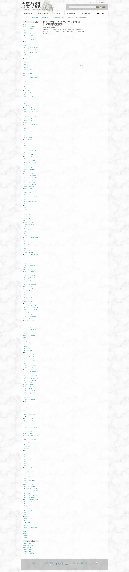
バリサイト (27, 331)
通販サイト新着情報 (41, 17)
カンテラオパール (28, 137)
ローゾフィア (27, 507)
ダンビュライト (28, 286)
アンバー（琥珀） (28, 69)
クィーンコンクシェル (29, 160)
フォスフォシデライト (29, 360)
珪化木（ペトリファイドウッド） (31, 528)
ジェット (26, 226)
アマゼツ (26, 58)
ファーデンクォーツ (29, 358)
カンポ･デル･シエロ (29, 139)
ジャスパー (27, 230)
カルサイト (27, 133)
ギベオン (26, 158)
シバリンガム (27, 214)
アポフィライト (28, 56)
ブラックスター (28, 369)
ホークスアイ (27, 416)
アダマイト (27, 43)
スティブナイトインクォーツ (31, 245)
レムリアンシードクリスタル (31, 499)
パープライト (27, 339)
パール (25, 341)
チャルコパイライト (29, 290)
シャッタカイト (28, 216)
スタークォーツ (28, 243)
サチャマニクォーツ (29, 198)
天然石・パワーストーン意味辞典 (32, 4)
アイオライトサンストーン (30, 26)
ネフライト (27, 324)
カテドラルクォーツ (29, 130)
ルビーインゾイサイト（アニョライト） (31, 481)
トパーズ (26, 313)
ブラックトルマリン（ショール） (31, 376)
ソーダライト (27, 267)
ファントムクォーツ (29, 356)
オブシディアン (28, 107)
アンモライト (27, 71)
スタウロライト (28, 241)
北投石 (25, 512)
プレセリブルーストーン (30, 399)
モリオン (26, 444)
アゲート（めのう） (29, 35)
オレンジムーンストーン (30, 115)
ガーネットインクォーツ (30, 150)
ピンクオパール (28, 348)
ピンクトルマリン (28, 350)
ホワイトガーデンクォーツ (30, 414)
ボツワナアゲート (28, 418)
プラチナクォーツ (28, 397)
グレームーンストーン (29, 186)
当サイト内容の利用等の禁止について (82, 563)
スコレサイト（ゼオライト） (31, 237)
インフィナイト (28, 81)
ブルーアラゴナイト (29, 386)
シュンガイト (27, 220)
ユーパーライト (28, 458)
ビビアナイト (27, 346)
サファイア (27, 205)
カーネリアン (27, 141)
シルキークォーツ (28, 222)
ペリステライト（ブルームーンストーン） (31, 410)
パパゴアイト (27, 337)
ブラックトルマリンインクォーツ (31, 372)
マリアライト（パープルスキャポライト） (31, 428)
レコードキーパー (28, 492)
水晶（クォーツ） (28, 524)
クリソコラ (27, 165)
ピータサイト (27, 352)
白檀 (25, 531)
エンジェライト (28, 94)
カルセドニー (27, 135)
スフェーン (27, 250)
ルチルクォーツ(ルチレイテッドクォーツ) (31, 475)
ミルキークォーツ (28, 431)
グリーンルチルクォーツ (30, 184)
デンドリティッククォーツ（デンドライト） (30, 310)
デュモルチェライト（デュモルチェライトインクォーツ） (31, 306)
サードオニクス (28, 211)
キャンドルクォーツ (29, 154)
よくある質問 (59, 563)
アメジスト (27, 62)
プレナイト (27, 401)
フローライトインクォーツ (30, 365)
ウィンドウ (27, 84)
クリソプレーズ (28, 167)
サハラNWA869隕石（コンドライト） (31, 202)
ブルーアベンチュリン (29, 384)
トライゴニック (28, 314)
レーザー (26, 503)
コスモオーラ (27, 190)
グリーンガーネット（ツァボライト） (31, 178)
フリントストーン (28, 362)
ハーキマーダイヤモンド (30, 329)
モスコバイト (27, 443)
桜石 (25, 520)
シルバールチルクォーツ (30, 224)
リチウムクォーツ (28, 471)
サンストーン (27, 209)
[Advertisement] (58, 51)
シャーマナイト (28, 218)
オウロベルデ (27, 100)
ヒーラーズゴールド (29, 343)
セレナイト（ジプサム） (30, 265)
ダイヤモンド (27, 280)
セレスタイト (27, 264)
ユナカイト (27, 454)
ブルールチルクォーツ (29, 390)
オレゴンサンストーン (29, 109)
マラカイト (27, 426)
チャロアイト (27, 292)
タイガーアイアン (28, 269)
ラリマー (26, 469)
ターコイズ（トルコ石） (30, 277)
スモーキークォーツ (29, 252)
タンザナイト (27, 273)
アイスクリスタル (28, 28)
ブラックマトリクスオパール (31, 378)
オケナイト (27, 101)
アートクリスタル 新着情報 (53, 17)
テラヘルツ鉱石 (28, 301)
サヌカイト (27, 199)
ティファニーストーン (29, 297)
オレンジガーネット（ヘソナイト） (31, 112)
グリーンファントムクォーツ (31, 182)
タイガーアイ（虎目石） (30, 271)
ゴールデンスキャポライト (30, 196)
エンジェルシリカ (28, 96)
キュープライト (28, 156)
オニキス (26, 103)
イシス (25, 75)
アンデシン (27, 67)
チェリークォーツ (28, 288)
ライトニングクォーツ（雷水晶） (31, 460)
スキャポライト (28, 233)
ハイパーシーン (28, 326)
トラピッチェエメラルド (30, 316)
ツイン (25, 296)
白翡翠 (25, 533)
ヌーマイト (27, 322)
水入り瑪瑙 (27, 522)
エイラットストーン (29, 86)
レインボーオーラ (28, 484)
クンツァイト (27, 171)
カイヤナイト (27, 122)
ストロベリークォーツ (29, 247)
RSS (95, 563)
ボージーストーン (28, 420)
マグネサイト (27, 422)
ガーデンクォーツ (28, 147)
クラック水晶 (27, 164)
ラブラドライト (28, 467)
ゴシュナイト (27, 194)
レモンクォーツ (28, 501)
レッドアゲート (28, 493)
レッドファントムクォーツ (30, 495)
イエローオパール (28, 73)
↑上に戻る (81, 66)
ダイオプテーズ (28, 279)
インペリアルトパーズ (29, 83)
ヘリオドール (27, 407)
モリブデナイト (28, 446)
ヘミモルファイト (28, 405)
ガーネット (27, 149)
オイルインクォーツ (29, 98)
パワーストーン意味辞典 (29, 17)
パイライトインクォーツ (30, 335)
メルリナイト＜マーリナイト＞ (31, 440)
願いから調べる (71, 13)
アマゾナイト (27, 60)
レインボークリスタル (29, 486)
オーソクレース (28, 118)
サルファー (27, 207)
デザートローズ (28, 303)
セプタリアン (27, 258)
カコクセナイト (28, 128)
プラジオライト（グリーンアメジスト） (31, 394)
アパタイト (27, 45)
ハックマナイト (28, 328)
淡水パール (27, 525)
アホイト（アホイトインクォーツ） (31, 53)
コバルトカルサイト (29, 192)
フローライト (27, 363)
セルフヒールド (28, 262)
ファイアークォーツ (29, 354)
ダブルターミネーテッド (30, 284)
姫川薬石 (26, 516)
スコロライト (27, 239)
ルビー (25, 478)
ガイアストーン (28, 143)
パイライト (27, 333)
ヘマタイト (27, 403)
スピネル (26, 248)
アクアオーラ (27, 30)
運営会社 (52, 563)
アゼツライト (27, 41)
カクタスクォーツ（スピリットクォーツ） (31, 125)
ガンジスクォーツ (28, 145)
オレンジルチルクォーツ (30, 116)
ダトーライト (27, 282)
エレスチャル (27, 92)
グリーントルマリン (29, 181)
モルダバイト (27, 450)
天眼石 (25, 514)
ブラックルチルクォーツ (30, 380)
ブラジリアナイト (28, 367)
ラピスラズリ (27, 465)
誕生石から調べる (43, 13)
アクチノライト (28, 34)
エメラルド (27, 90)
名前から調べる (28, 13)
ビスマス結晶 (27, 345)
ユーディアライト (28, 456)
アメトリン (27, 64)
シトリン (26, 213)
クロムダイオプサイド (29, 169)
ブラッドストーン (28, 382)
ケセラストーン (28, 188)
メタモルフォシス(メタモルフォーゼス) (31, 436)
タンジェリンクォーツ (29, 275)
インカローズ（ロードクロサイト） (31, 78)
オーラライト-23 (28, 120)
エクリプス (27, 88)
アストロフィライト (29, 39)
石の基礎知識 (86, 13)
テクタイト (27, 299)
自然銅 (25, 535)
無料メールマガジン (100, 13)
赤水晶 (25, 537)
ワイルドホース (28, 510)
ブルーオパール (28, 388)
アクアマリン (27, 32)
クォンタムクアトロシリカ (30, 162)
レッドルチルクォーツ (29, 497)
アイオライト (27, 24)
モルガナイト (27, 448)
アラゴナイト (27, 66)
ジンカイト (27, 231)
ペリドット (27, 412)
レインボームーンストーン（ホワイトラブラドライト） (31, 489)
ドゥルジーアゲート (29, 320)
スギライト (27, 235)
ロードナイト (27, 509)
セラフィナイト (28, 260)
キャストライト (28, 152)
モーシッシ (27, 452)
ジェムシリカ (27, 228)
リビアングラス (28, 473)
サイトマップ (68, 563)
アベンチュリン (28, 51)
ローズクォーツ (28, 505)
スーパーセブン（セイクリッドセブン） (31, 255)
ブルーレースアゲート (29, 392)
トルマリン (27, 318)
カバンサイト (27, 132)
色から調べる (57, 13)
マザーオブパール (28, 424)
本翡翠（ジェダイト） (29, 518)
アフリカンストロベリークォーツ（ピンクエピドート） (31, 48)
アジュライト (27, 37)
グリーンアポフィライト (30, 175)
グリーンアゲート (28, 173)
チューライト (27, 294)
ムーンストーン (28, 433)
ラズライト (27, 463)
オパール (26, 105)
